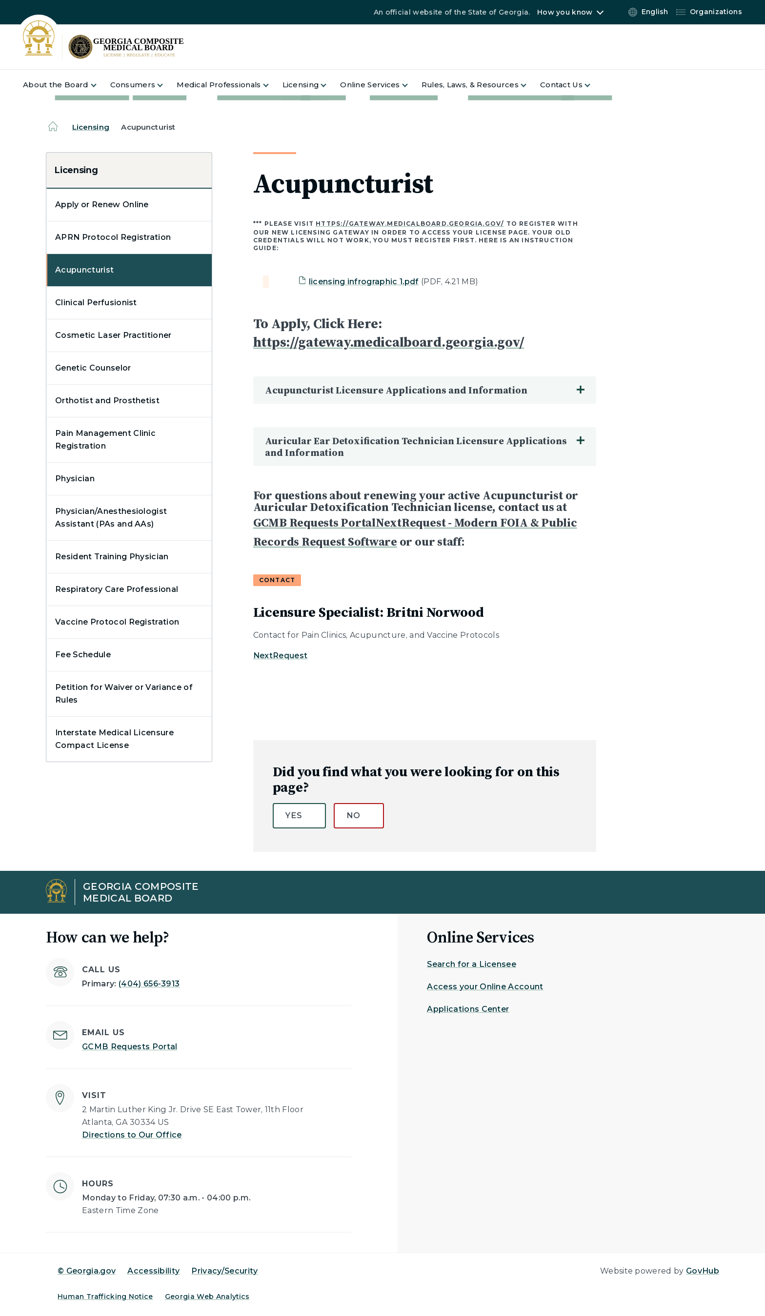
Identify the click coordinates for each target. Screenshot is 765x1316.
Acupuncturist (84, 270)
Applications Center (468, 1009)
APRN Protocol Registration (113, 237)
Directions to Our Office (132, 1134)
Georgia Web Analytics (207, 1296)
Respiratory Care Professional (116, 589)
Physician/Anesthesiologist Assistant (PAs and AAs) (111, 518)
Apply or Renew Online (102, 204)
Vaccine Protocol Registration (117, 622)
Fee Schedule (83, 654)
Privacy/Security (224, 1271)
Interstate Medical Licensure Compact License (114, 739)
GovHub (702, 1271)
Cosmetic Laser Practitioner (113, 335)
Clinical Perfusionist (96, 302)
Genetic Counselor (93, 368)
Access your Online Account (485, 986)
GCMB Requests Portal (129, 1046)
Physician (75, 478)
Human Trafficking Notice (105, 1296)
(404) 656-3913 (149, 983)
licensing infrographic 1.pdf (364, 281)
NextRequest (280, 655)
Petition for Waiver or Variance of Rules (124, 694)
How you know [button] (564, 12)
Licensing (90, 127)
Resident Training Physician (112, 556)
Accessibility (153, 1271)
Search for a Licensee (471, 964)
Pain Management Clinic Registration (105, 440)
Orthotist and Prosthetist (107, 400)
